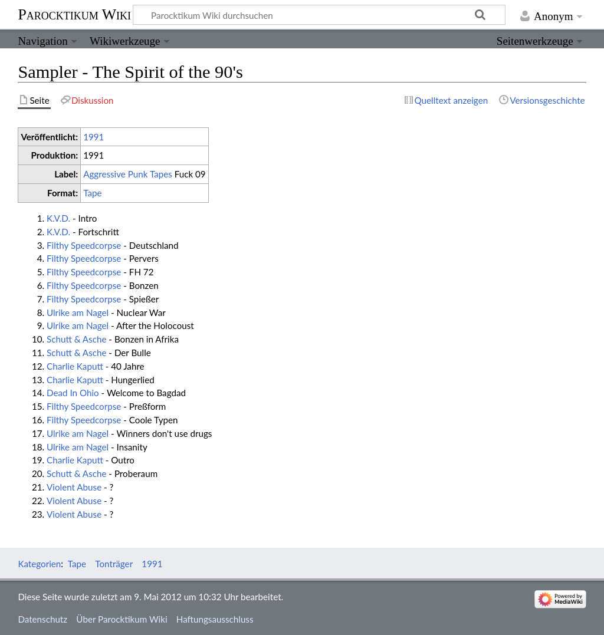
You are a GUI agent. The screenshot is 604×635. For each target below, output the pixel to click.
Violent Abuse (74, 487)
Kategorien (39, 563)
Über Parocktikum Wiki (121, 619)
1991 (93, 136)
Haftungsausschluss (215, 619)
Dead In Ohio (73, 392)
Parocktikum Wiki (74, 13)
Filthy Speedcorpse (84, 245)
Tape (92, 192)
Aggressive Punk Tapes (127, 174)
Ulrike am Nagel (78, 312)
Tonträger (114, 563)
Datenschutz (42, 619)
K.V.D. (58, 218)
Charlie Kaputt (75, 366)
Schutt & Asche (76, 339)
